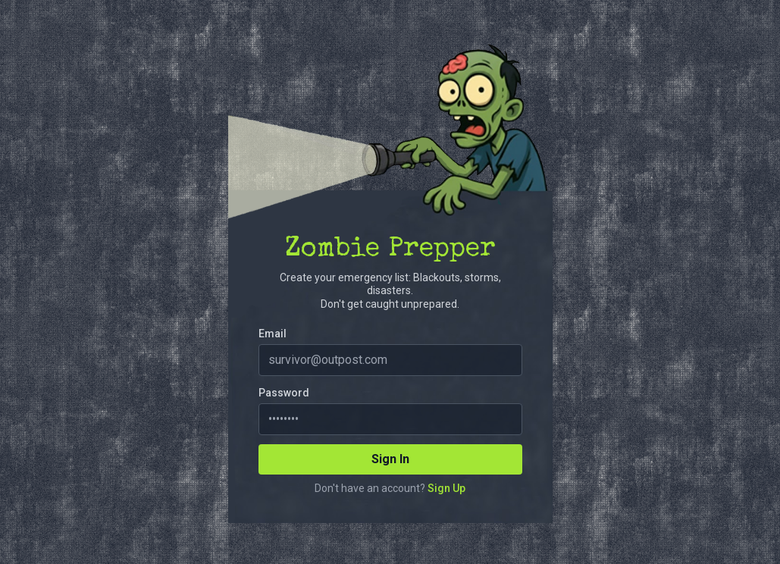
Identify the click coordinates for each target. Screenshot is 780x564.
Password (283, 393)
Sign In (390, 459)
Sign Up (446, 488)
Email (272, 333)
